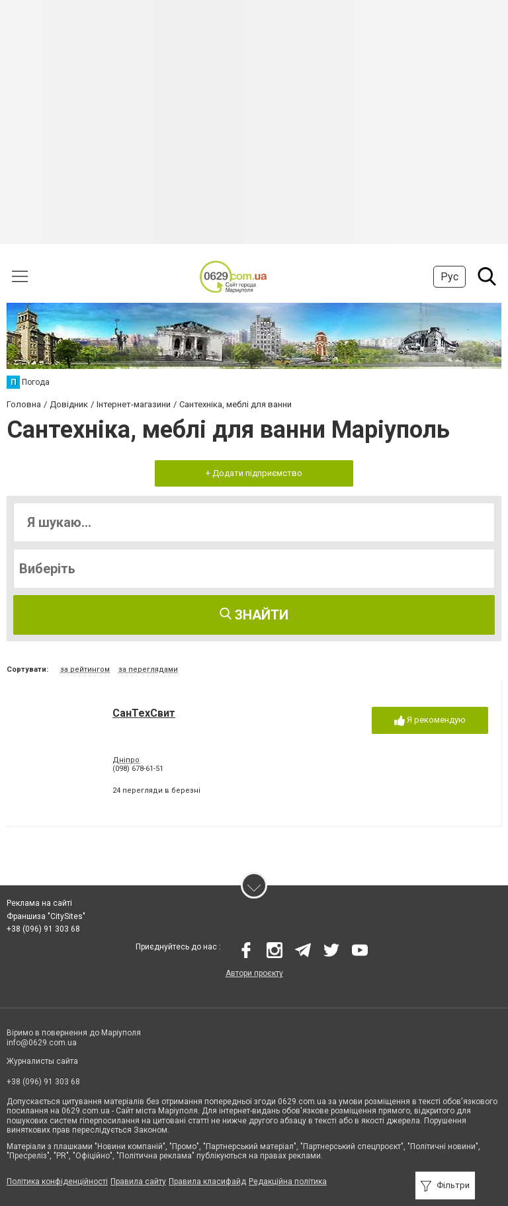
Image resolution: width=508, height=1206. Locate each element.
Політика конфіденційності (57, 1181)
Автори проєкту (254, 973)
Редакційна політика (288, 1181)
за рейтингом (85, 669)
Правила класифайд (207, 1181)
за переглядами (148, 669)
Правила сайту (138, 1181)
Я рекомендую (430, 720)
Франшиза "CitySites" (46, 916)
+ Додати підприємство (254, 473)
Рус (449, 276)
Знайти (254, 615)
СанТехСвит (143, 713)
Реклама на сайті (39, 903)
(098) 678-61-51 (137, 768)
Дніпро (126, 760)
